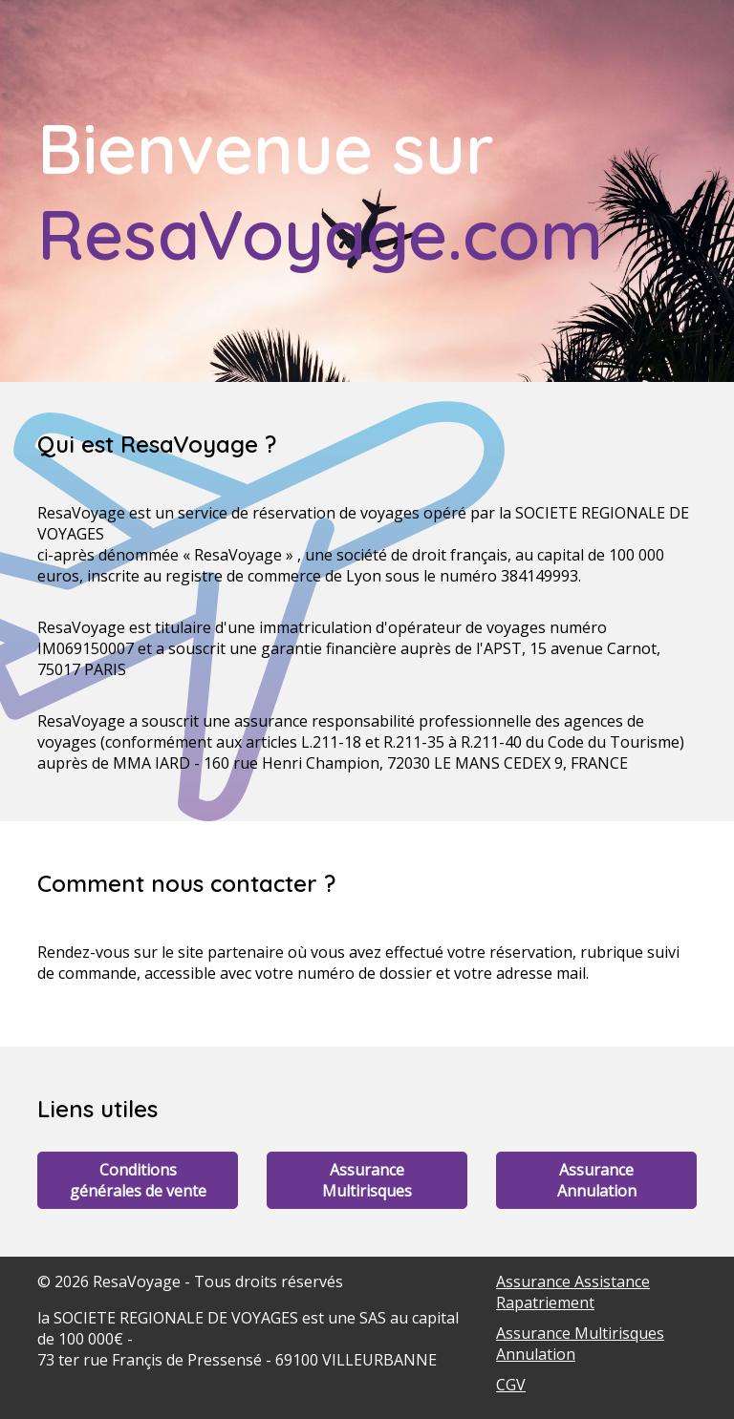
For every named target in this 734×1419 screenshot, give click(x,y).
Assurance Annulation (597, 1180)
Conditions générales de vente (138, 1180)
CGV (511, 1384)
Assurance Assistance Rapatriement (573, 1292)
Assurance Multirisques (367, 1180)
